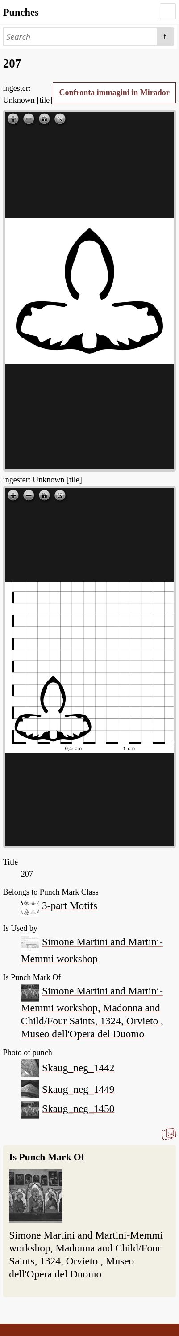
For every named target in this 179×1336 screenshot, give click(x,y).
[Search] (80, 36)
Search (165, 36)
